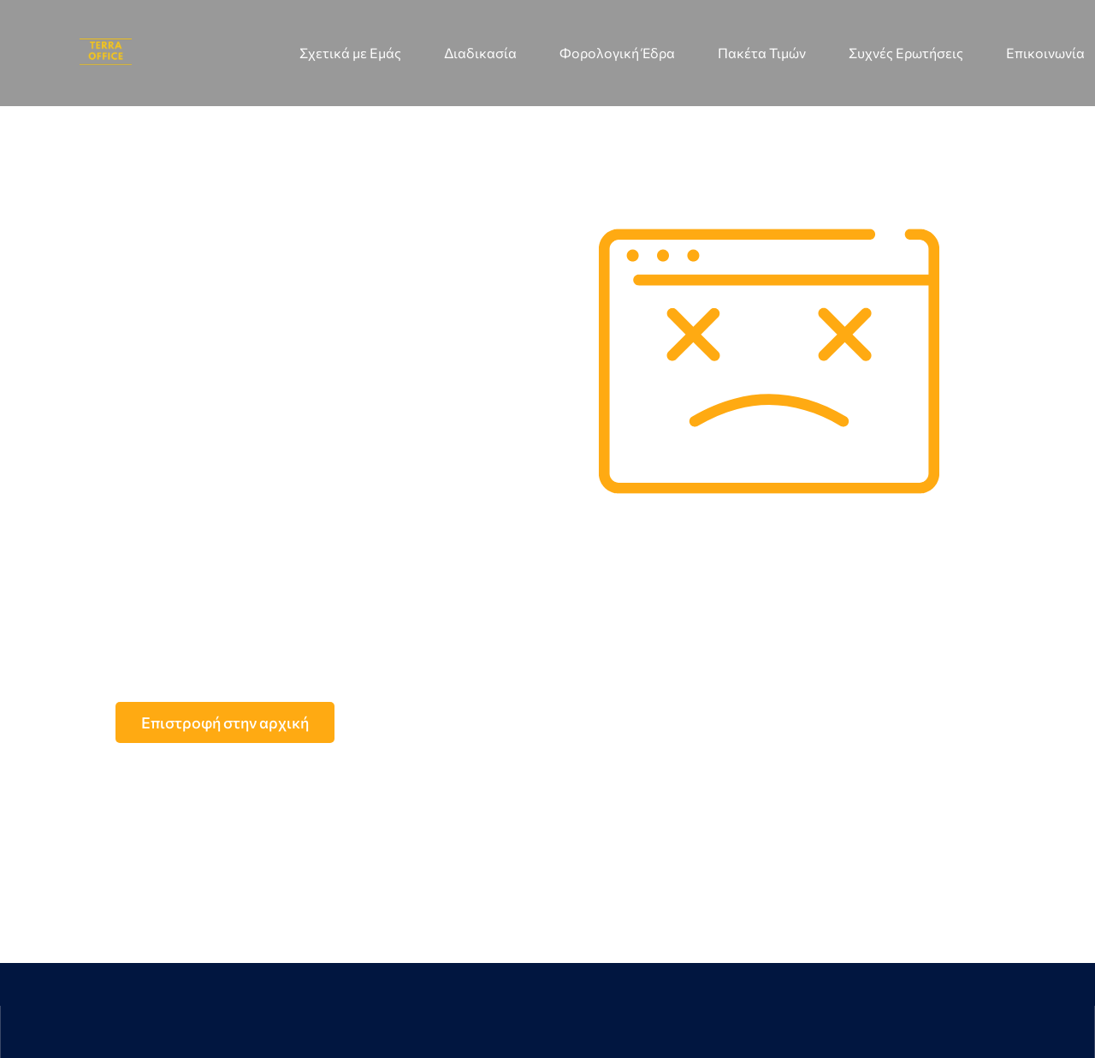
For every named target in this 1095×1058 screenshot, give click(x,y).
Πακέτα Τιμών (762, 53)
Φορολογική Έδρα (617, 53)
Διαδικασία (480, 53)
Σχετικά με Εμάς (350, 53)
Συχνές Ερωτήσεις (906, 53)
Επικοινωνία (1045, 53)
